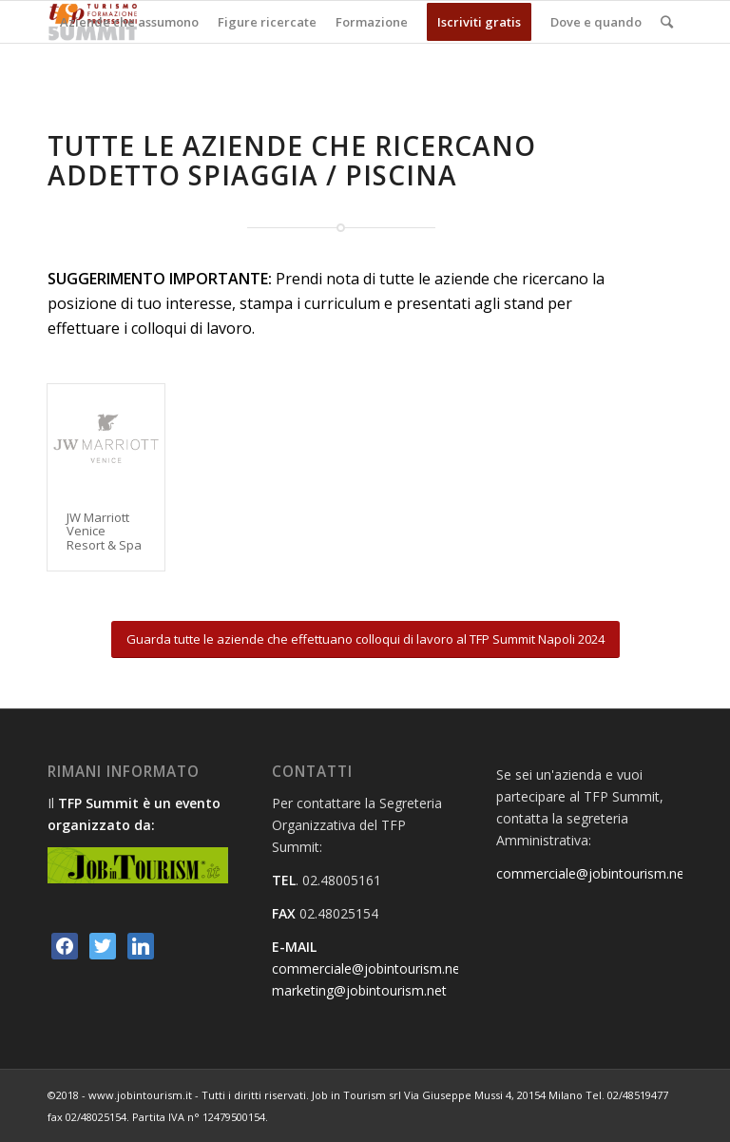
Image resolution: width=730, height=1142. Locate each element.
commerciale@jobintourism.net (368, 968)
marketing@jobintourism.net (359, 990)
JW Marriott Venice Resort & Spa (104, 531)
